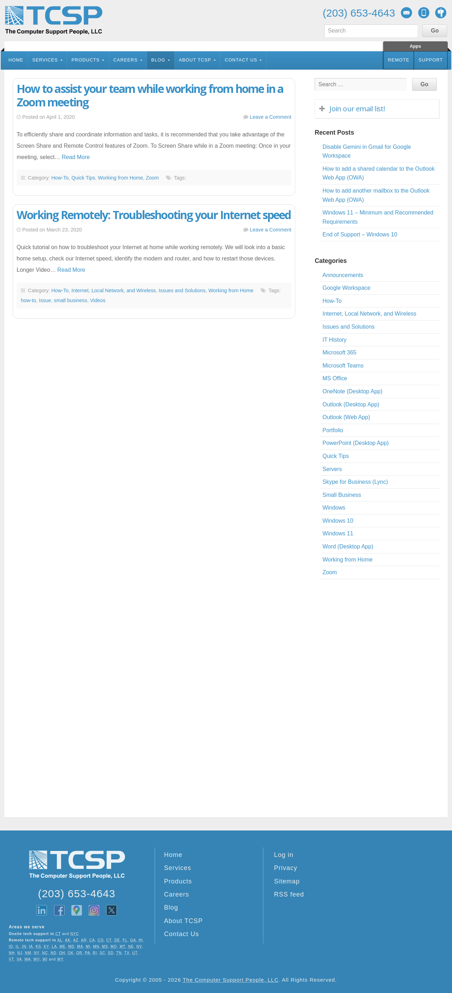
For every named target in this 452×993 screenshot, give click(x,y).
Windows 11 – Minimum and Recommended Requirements (377, 217)
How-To (60, 178)
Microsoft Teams (342, 366)
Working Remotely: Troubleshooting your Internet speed (154, 214)
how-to (28, 300)
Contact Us (241, 60)
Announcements (342, 275)
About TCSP (195, 60)
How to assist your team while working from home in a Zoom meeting (150, 95)
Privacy (285, 867)
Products (85, 60)
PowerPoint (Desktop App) (355, 443)
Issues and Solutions (182, 290)
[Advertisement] (150, 404)
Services (45, 60)
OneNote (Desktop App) (352, 391)
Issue (45, 300)
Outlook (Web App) (346, 417)
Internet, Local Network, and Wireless (113, 290)
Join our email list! (357, 108)
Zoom (152, 178)
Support (430, 60)
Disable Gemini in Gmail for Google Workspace (366, 151)
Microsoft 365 (339, 352)
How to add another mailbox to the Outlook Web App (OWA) (375, 195)
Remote (399, 60)
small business (70, 300)
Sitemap (287, 881)
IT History (334, 340)
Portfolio (332, 430)
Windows (333, 508)
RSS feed (289, 894)
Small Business (341, 495)
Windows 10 (337, 521)
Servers (332, 469)
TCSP (53, 20)
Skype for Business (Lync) (355, 482)
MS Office (334, 378)
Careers (125, 60)
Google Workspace (346, 288)
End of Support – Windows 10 (359, 234)
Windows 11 (337, 533)
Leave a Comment (270, 117)
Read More (76, 157)
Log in (283, 854)
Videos (98, 300)
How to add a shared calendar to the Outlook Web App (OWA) (378, 173)
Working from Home (120, 178)
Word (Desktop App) (347, 546)
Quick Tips (83, 178)
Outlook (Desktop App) (350, 404)
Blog (158, 60)
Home (15, 60)
